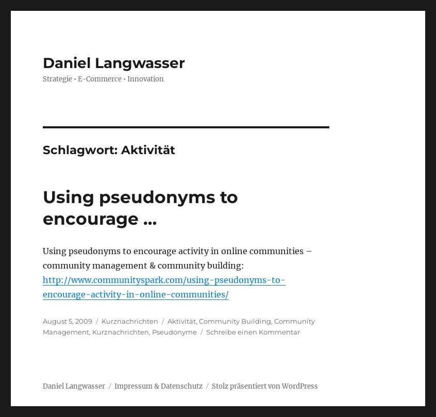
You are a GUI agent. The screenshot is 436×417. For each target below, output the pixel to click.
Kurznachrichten (130, 321)
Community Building (235, 321)
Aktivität (181, 321)
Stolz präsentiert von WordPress (265, 386)
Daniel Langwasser (114, 63)
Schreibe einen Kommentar (253, 332)
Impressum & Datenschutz (158, 386)
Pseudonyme (174, 332)
